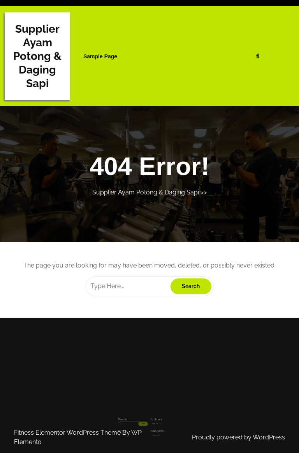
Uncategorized (153, 428)
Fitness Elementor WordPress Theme (68, 432)
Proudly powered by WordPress (238, 437)
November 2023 (154, 419)
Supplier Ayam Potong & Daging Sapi (37, 56)
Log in (129, 428)
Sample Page (100, 56)
